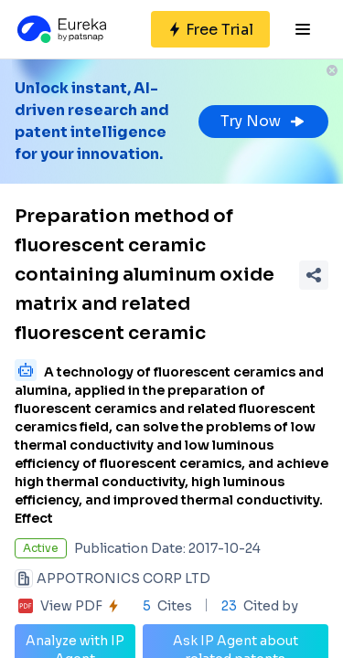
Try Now (263, 121)
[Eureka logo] (60, 29)
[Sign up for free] (210, 29)
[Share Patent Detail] (313, 275)
